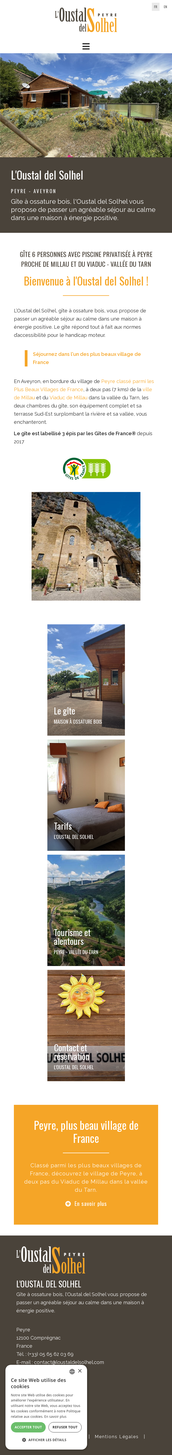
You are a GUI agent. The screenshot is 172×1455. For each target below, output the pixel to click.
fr (155, 6)
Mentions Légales (117, 1436)
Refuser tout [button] (65, 1427)
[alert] (46, 1407)
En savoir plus (91, 1203)
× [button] (80, 1371)
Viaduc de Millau (68, 397)
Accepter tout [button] (28, 1427)
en (165, 6)
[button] (86, 46)
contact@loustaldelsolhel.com (69, 1362)
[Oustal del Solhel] (86, 19)
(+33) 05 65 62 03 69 (50, 1354)
